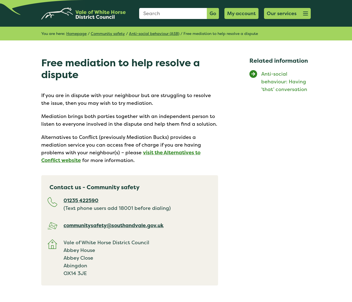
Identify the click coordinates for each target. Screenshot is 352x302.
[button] (287, 13)
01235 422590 (81, 200)
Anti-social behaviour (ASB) (154, 33)
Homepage (76, 33)
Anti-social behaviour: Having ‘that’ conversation (284, 81)
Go (213, 13)
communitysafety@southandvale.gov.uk (114, 225)
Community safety (108, 33)
